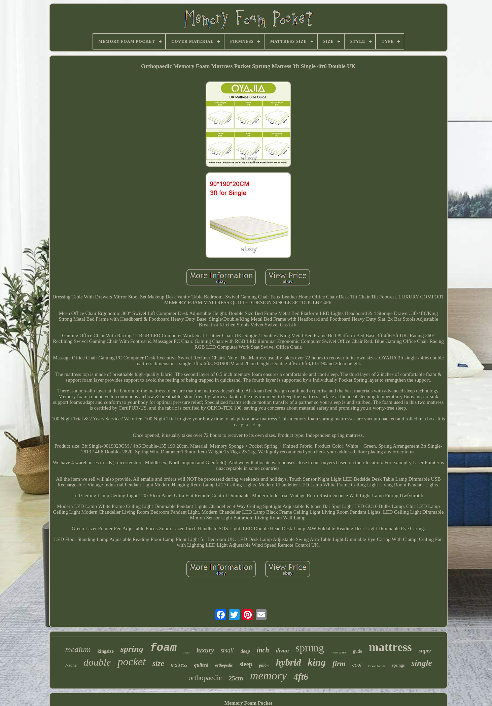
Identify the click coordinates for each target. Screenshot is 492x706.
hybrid (288, 662)
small (227, 650)
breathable (376, 666)
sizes (186, 652)
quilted (201, 665)
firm (339, 663)
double (97, 662)
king (317, 662)
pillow (264, 665)
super (425, 650)
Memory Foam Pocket (248, 703)
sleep (246, 664)
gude (357, 651)
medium (78, 649)
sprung (309, 648)
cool (357, 665)
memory (268, 675)
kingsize (106, 651)
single (421, 663)
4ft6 (300, 677)
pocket (131, 661)
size (158, 663)
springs (398, 665)
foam (163, 648)
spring (131, 649)
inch (263, 650)
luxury (205, 650)
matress (179, 665)
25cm (236, 678)
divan (282, 650)
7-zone (70, 665)
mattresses (338, 652)
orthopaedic (205, 678)
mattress (390, 647)
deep (245, 651)
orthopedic (224, 665)
